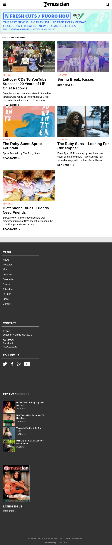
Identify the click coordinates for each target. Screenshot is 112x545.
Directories (8, 279)
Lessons (7, 274)
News (6, 260)
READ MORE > (11, 105)
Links (5, 299)
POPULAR (23, 394)
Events (6, 284)
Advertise (8, 289)
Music (6, 269)
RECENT (8, 394)
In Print (7, 294)
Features (7, 264)
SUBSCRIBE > (10, 511)
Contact (7, 304)
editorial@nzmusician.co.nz (17, 334)
